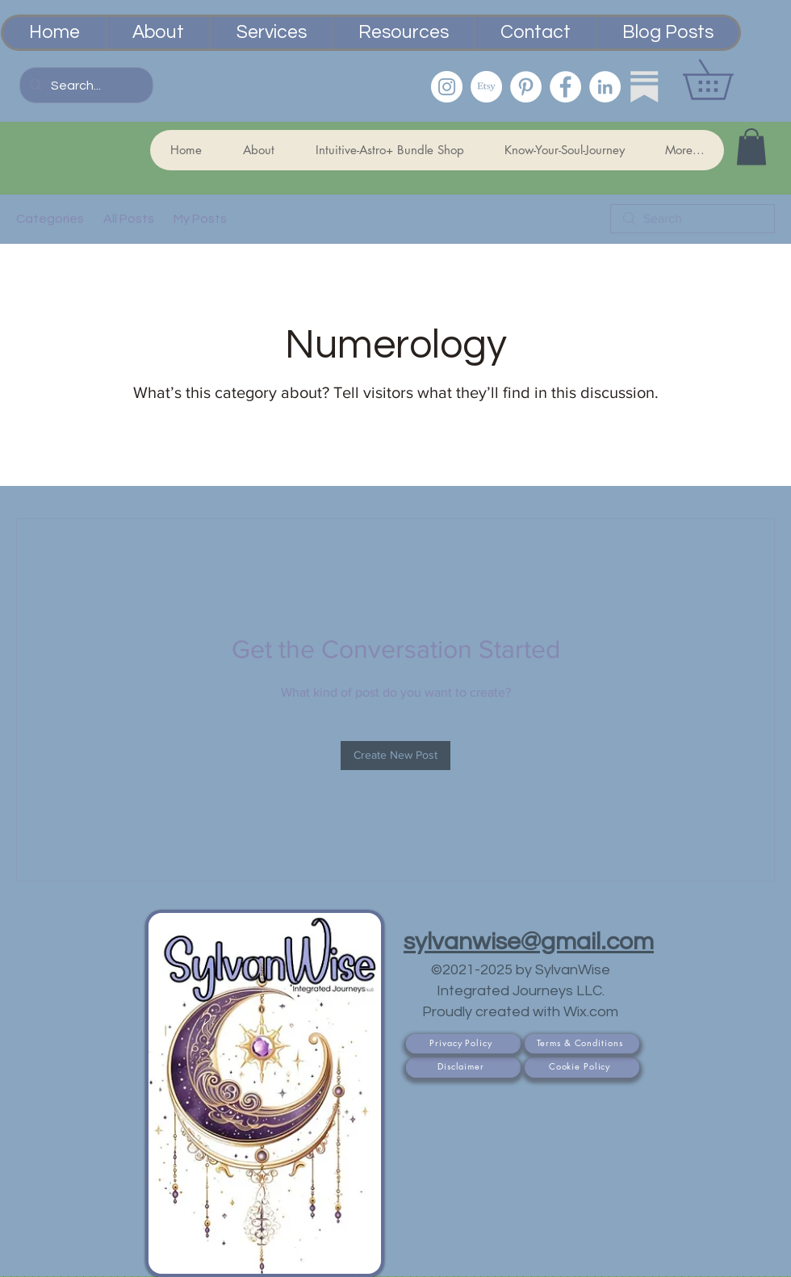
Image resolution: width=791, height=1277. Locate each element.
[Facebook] (565, 87)
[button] (727, 79)
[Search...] (85, 85)
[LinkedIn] (605, 87)
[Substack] (644, 87)
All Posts (128, 218)
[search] (692, 218)
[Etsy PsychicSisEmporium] (486, 87)
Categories (50, 218)
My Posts (200, 218)
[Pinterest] (526, 87)
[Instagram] (446, 87)
